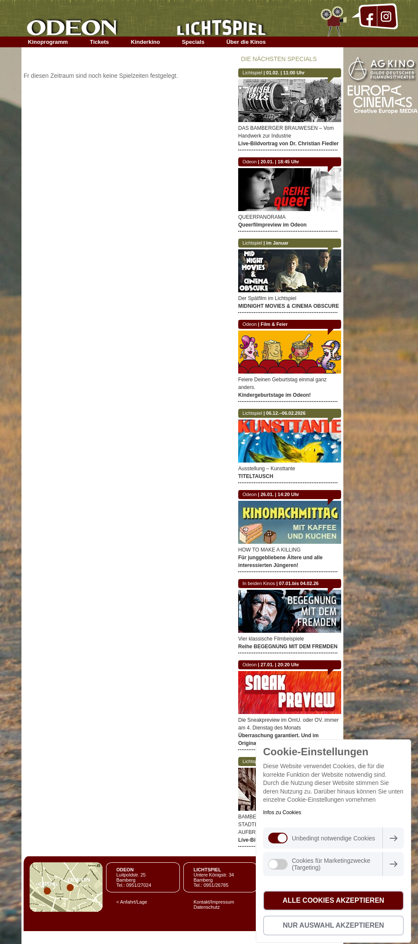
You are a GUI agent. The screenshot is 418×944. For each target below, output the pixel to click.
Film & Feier (274, 324)
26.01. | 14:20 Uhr (279, 494)
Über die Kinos (246, 42)
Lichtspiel (252, 72)
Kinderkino (145, 42)
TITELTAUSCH (255, 476)
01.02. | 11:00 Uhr (285, 72)
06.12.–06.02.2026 (286, 413)
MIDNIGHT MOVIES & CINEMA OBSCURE (288, 306)
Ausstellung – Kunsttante (266, 469)
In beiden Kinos (258, 583)
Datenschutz (207, 907)
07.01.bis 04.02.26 (298, 583)
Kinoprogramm (48, 42)
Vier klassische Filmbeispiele (271, 639)
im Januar (277, 242)
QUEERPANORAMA (261, 217)
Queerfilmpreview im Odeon (272, 225)
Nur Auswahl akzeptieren (333, 925)
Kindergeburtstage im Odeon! (274, 395)
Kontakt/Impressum (214, 901)
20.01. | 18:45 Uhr (279, 161)
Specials (193, 42)
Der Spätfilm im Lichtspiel (267, 298)
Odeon (249, 161)
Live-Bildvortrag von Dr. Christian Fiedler (288, 144)
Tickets (99, 42)
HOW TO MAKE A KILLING (269, 550)
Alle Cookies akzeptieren (334, 900)
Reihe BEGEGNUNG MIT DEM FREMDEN (287, 647)
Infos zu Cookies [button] (282, 812)
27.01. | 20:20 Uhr (279, 664)
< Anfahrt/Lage (131, 901)
